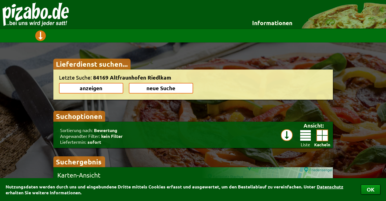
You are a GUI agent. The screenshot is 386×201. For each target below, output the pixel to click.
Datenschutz (330, 187)
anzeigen (91, 88)
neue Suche (160, 88)
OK (371, 189)
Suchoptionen (79, 116)
